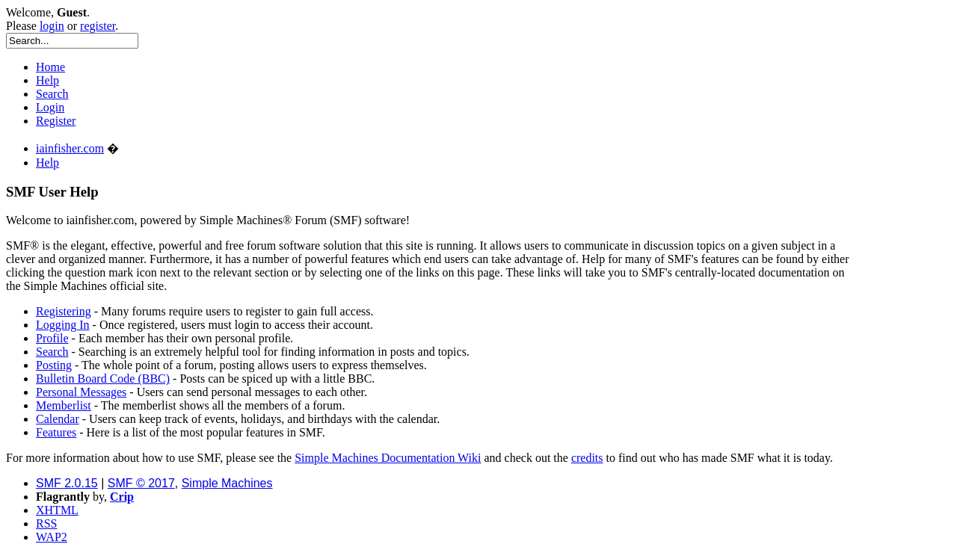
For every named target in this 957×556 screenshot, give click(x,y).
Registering (63, 311)
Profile (52, 338)
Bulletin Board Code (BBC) (103, 378)
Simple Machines (227, 483)
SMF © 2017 (141, 483)
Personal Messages (81, 392)
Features (56, 432)
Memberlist (63, 405)
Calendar (57, 419)
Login (50, 107)
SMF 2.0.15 (67, 483)
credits (587, 457)
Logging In (63, 324)
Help (47, 80)
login (52, 25)
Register (56, 120)
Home (50, 67)
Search (52, 93)
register (97, 25)
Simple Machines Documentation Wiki (388, 457)
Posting (54, 365)
